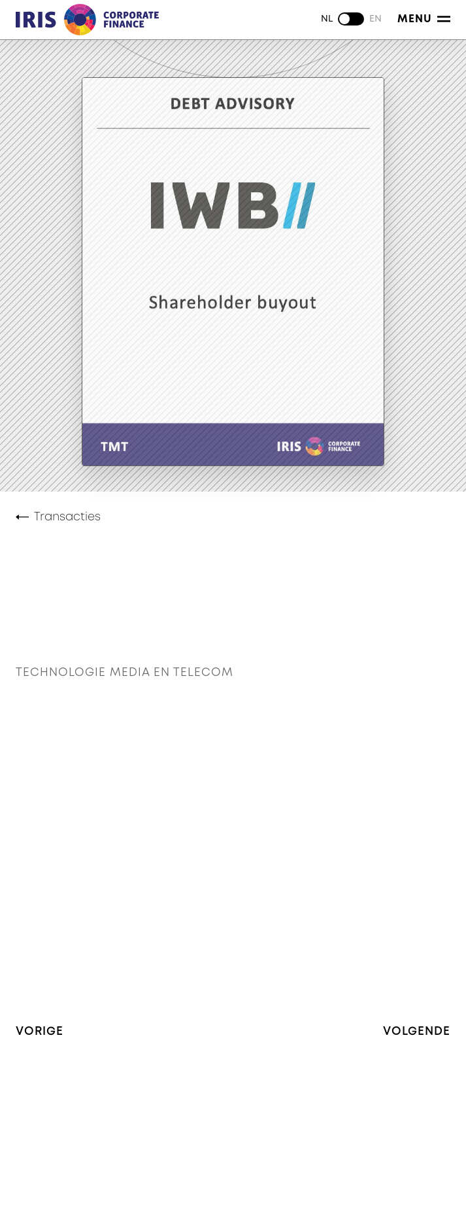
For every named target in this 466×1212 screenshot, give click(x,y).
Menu (423, 18)
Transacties (67, 517)
